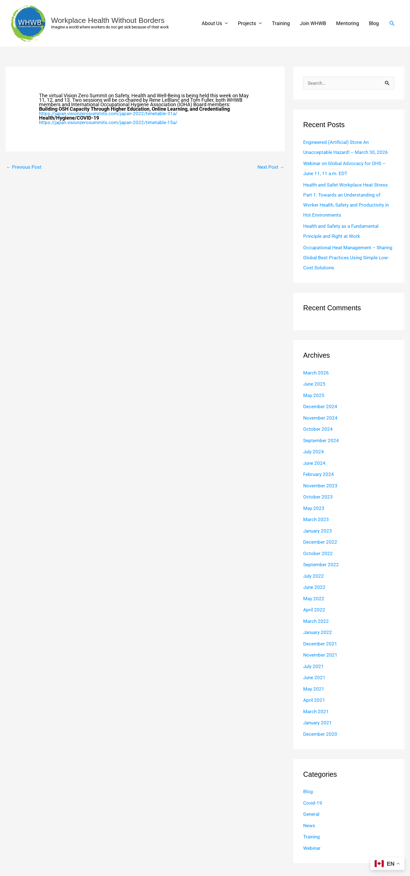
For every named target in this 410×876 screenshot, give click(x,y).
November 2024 (321, 418)
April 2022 (314, 610)
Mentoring (347, 23)
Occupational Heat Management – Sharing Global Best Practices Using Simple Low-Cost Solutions (342, 258)
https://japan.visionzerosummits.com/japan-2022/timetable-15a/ (111, 122)
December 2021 (321, 644)
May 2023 (314, 508)
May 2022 (314, 599)
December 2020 (321, 734)
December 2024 (321, 407)
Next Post (270, 167)
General (311, 814)
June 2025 (315, 384)
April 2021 (314, 700)
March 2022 (316, 621)
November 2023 (321, 486)
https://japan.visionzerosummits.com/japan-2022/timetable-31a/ (111, 113)
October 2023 (318, 497)
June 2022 (315, 587)
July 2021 (314, 666)
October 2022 (318, 553)
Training (281, 23)
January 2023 (318, 531)
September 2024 (321, 441)
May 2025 (314, 395)
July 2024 (314, 452)
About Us (212, 23)
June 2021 (315, 678)
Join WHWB (313, 23)
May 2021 (314, 689)
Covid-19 (313, 803)
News (309, 826)
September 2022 (321, 565)
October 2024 (318, 429)
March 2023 (316, 519)
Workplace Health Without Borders (111, 20)
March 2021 (316, 712)
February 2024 (319, 474)
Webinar (312, 848)
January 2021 (318, 723)
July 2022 (314, 576)
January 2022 (318, 632)
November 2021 (321, 655)
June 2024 (315, 463)
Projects (247, 23)
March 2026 (316, 373)
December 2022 (321, 542)
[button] (392, 23)
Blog (374, 23)
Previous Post (24, 167)
